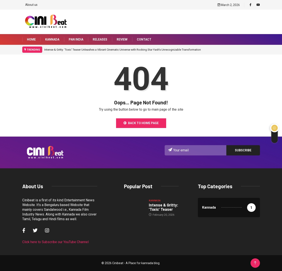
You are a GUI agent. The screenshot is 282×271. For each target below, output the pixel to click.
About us (31, 4)
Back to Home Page (141, 123)
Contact (144, 39)
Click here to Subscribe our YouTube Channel (55, 242)
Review (122, 39)
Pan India (76, 39)
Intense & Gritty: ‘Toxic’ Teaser (163, 207)
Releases (100, 39)
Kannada (52, 39)
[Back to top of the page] (255, 263)
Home (31, 39)
